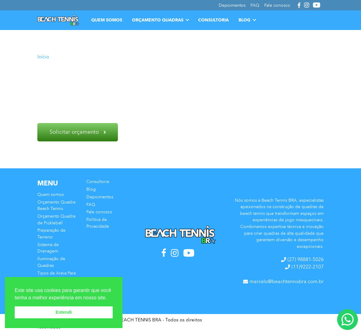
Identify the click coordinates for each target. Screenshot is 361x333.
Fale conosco (99, 212)
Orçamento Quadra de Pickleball (56, 219)
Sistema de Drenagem (48, 248)
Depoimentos (99, 197)
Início (43, 57)
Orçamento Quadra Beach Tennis (56, 205)
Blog (244, 20)
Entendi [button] (64, 312)
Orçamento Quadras (157, 20)
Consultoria (213, 20)
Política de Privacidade (97, 223)
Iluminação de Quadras (51, 262)
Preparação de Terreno (51, 233)
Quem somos (106, 20)
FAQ (90, 204)
